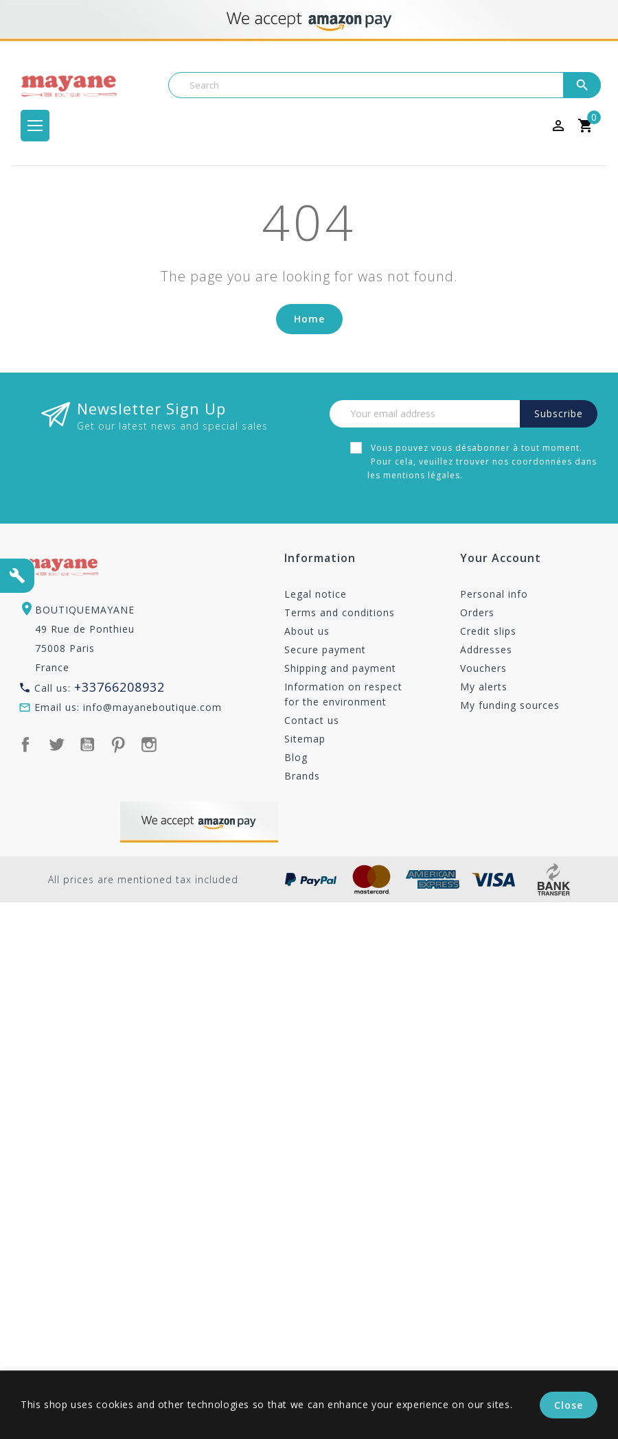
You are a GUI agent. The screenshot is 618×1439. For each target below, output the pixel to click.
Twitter (56, 744)
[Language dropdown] (535, 125)
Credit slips (488, 630)
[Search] (384, 85)
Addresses (486, 649)
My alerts (483, 686)
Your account (500, 558)
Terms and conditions (339, 612)
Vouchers (483, 668)
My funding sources (510, 705)
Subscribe (558, 413)
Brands (302, 775)
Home (309, 318)
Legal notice (315, 593)
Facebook (25, 744)
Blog (296, 757)
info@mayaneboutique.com (152, 707)
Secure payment (325, 649)
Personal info (494, 593)
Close (568, 1405)
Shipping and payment (340, 668)
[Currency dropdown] (511, 125)
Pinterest (118, 744)
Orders (477, 612)
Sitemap (304, 738)
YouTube (87, 744)
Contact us (311, 720)
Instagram (149, 744)
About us (307, 630)
